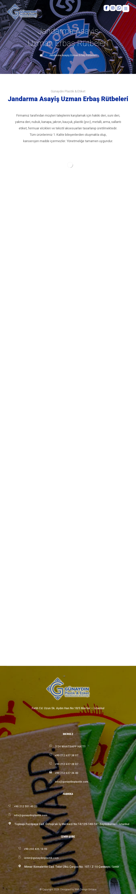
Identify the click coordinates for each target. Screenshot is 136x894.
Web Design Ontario (86, 871)
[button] (65, 884)
